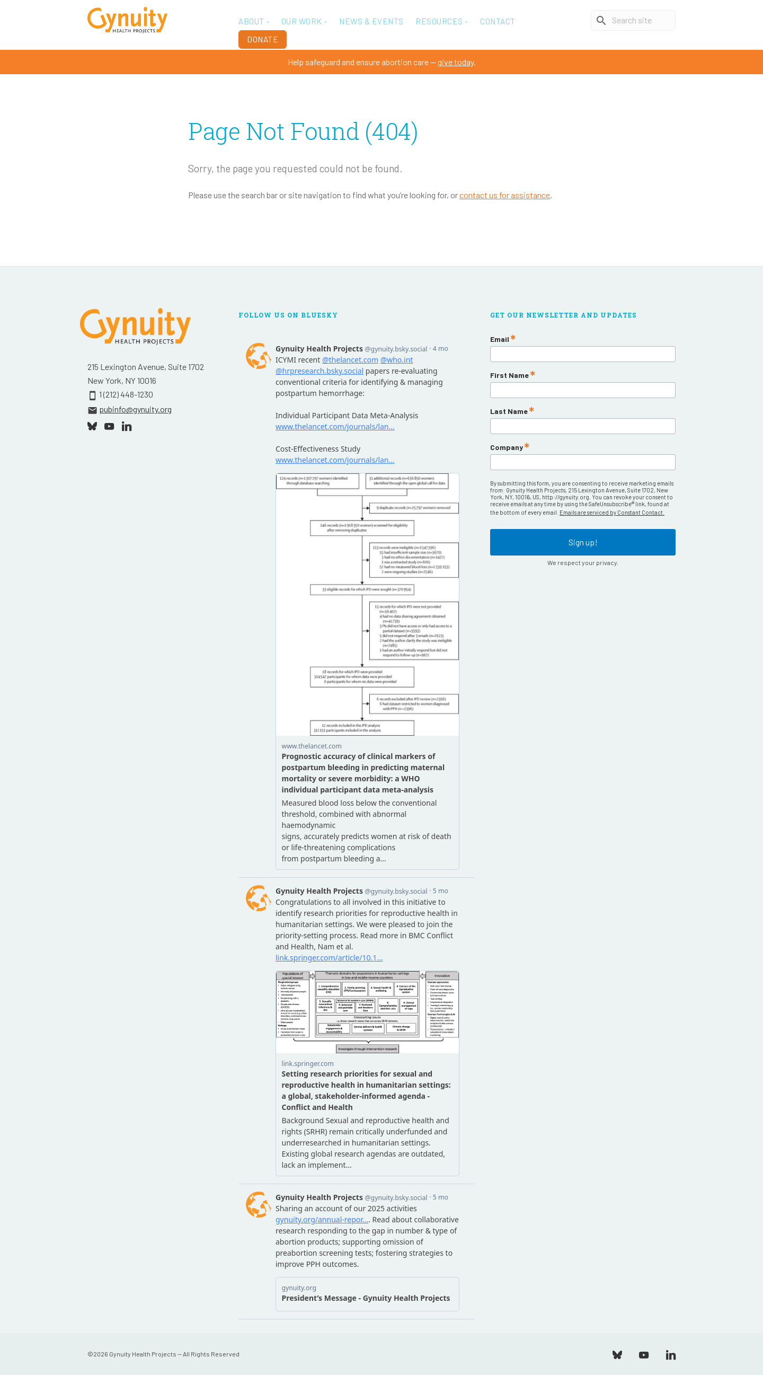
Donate (262, 39)
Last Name (509, 411)
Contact (498, 21)
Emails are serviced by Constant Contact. (612, 512)
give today (456, 62)
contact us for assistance (504, 195)
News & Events (371, 21)
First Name (509, 375)
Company (506, 447)
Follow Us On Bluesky (288, 315)
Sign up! (583, 541)
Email (499, 339)
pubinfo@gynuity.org (135, 409)
